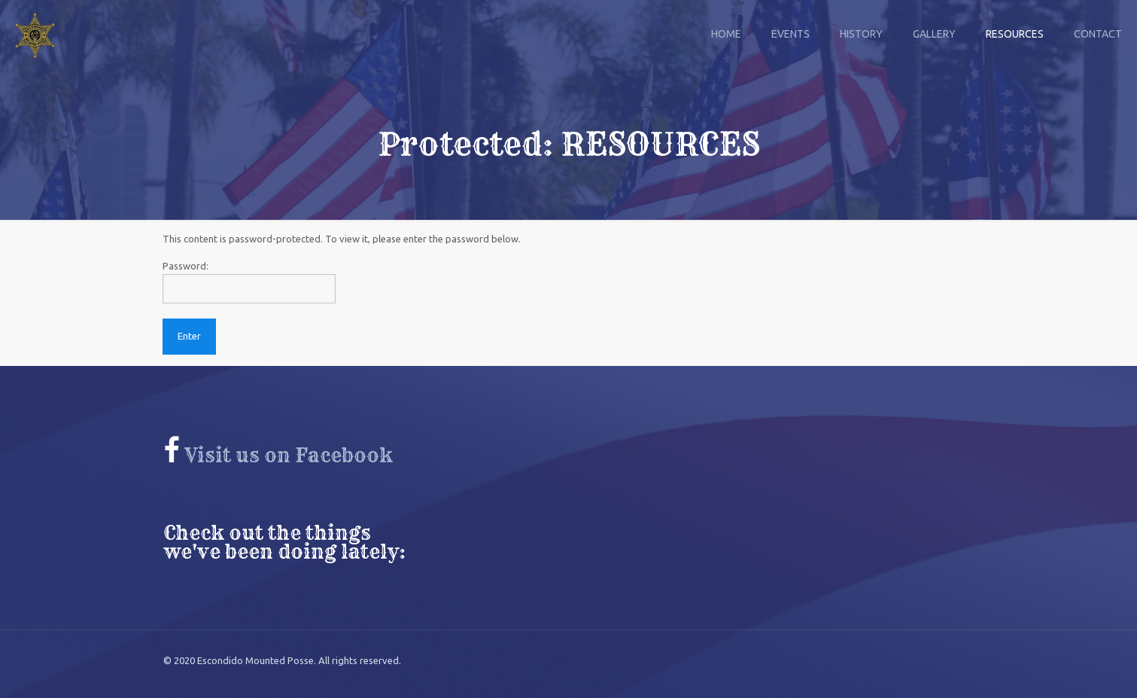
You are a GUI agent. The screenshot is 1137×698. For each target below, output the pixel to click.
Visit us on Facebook (278, 455)
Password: (249, 282)
